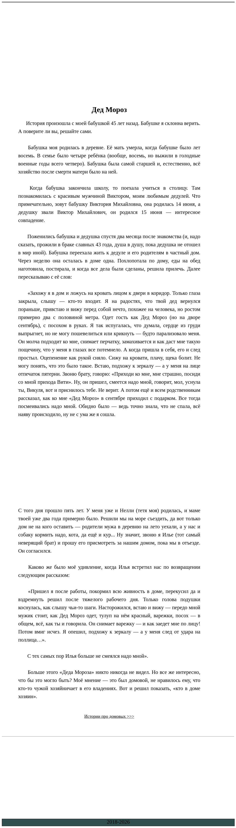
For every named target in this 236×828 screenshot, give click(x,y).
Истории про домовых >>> (109, 716)
